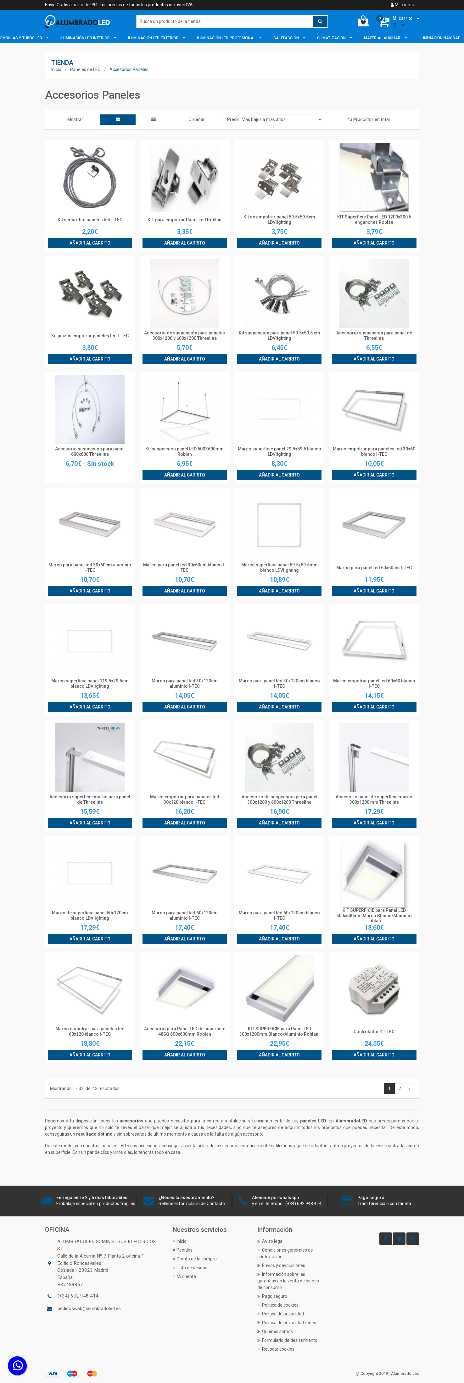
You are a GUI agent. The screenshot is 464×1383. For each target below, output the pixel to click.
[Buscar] (232, 21)
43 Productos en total (368, 119)
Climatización (332, 38)
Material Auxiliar (383, 38)
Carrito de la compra (195, 1258)
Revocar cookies (275, 1349)
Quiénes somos (275, 1331)
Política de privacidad (280, 1313)
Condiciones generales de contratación (285, 1253)
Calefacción (286, 38)
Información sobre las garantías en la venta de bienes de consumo (288, 1281)
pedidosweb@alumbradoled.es (89, 1308)
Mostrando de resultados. (85, 1088)
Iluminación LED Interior (85, 38)
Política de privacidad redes (286, 1322)
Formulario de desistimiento (287, 1340)
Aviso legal (270, 1241)
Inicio (56, 69)
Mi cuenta (402, 4)
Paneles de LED (85, 69)
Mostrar (75, 119)
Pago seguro (272, 1296)
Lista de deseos (190, 1267)
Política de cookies (278, 1305)
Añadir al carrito (90, 242)
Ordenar (196, 119)
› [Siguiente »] (409, 1088)
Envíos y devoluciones (281, 1265)
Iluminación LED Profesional (226, 38)
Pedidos (183, 1250)
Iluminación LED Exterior (154, 38)
